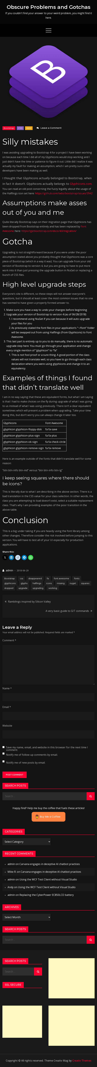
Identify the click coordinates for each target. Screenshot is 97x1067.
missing (61, 583)
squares (85, 583)
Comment (9, 640)
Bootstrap (9, 128)
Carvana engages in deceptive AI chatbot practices (49, 864)
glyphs (24, 583)
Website (7, 725)
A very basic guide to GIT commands (67, 611)
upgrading (38, 588)
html (28, 128)
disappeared (35, 578)
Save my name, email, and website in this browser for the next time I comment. (47, 748)
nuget (73, 583)
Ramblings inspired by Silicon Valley (29, 601)
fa (48, 578)
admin (9, 570)
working (52, 588)
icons (49, 583)
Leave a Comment (51, 127)
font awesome (61, 578)
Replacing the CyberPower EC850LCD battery (46, 895)
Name (7, 688)
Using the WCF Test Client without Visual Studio (48, 879)
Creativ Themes (81, 1060)
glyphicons (10, 583)
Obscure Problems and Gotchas (48, 7)
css (21, 578)
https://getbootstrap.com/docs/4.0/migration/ (48, 231)
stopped (8, 588)
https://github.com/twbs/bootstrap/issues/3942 (64, 193)
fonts (76, 578)
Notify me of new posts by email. (25, 762)
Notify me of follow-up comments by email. (32, 754)
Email (6, 707)
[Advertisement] (71, 978)
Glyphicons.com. (81, 184)
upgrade (22, 588)
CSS (20, 128)
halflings (37, 583)
